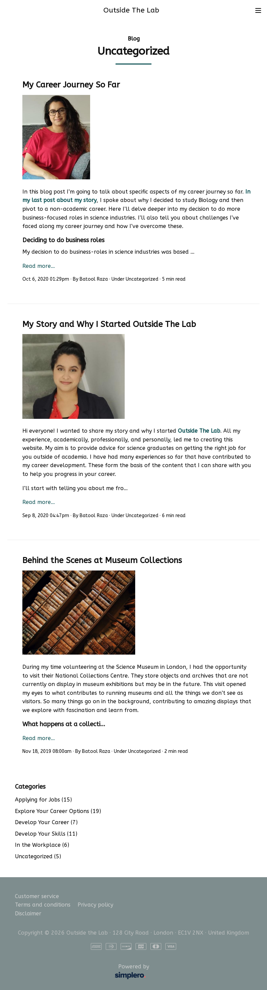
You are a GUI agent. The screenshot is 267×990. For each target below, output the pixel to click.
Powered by (83, 972)
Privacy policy (95, 905)
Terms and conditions (42, 905)
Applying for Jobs (43, 799)
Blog (134, 38)
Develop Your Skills (46, 834)
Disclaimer (28, 913)
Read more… (38, 266)
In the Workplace (42, 845)
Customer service (37, 896)
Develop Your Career (46, 822)
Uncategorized (142, 279)
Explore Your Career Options (58, 811)
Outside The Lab (199, 431)
